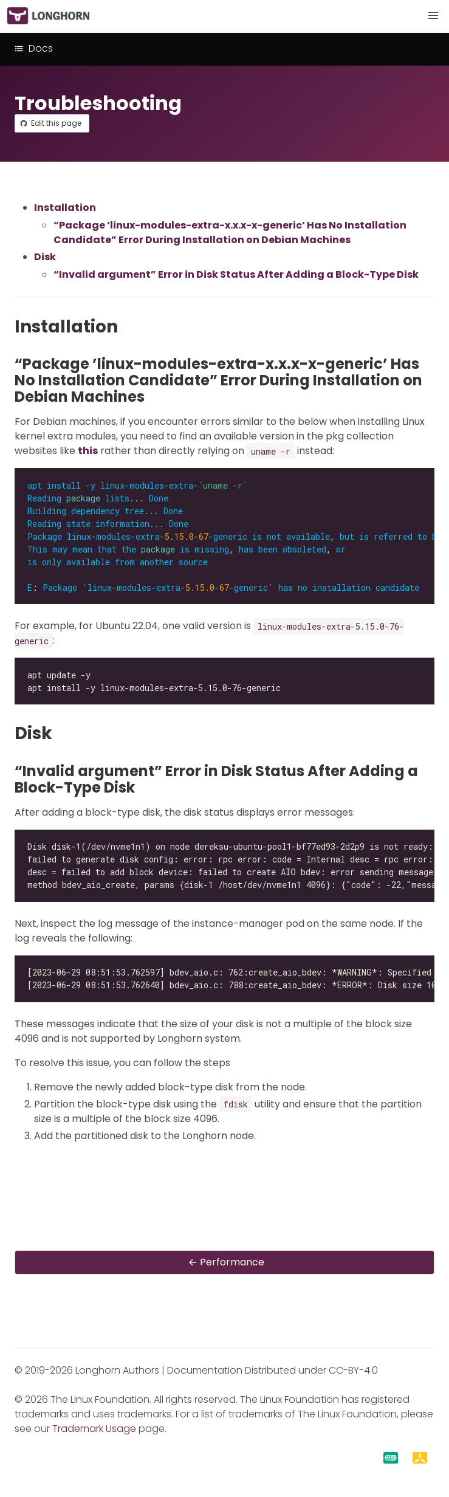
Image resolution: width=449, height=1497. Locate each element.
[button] (433, 16)
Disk (45, 257)
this (88, 451)
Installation (65, 208)
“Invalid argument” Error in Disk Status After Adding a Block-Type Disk (236, 274)
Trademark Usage (94, 1429)
